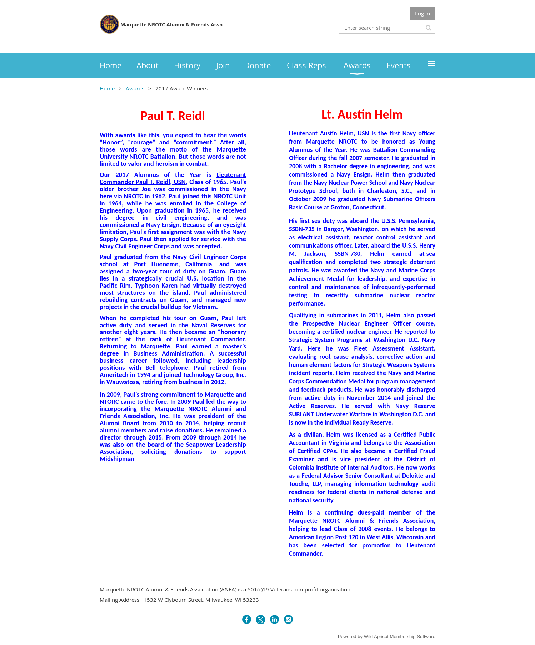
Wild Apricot (376, 636)
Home (107, 88)
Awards (135, 88)
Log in (422, 13)
